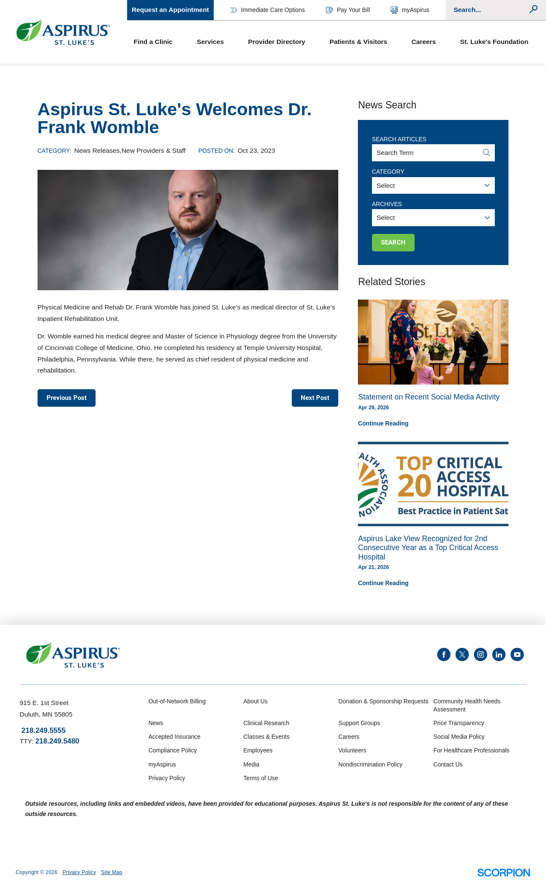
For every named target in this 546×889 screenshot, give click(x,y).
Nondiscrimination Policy (370, 764)
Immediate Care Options (267, 10)
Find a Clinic (153, 41)
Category (388, 171)
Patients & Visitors (358, 41)
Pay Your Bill (348, 10)
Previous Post (66, 398)
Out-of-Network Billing (177, 701)
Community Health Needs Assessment (466, 705)
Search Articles (399, 139)
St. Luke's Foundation (494, 41)
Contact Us (447, 764)
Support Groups (359, 723)
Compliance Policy (172, 750)
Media (252, 764)
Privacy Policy (166, 778)
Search (393, 242)
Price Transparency (458, 723)
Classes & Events (267, 736)
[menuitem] (158, 42)
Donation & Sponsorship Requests (383, 701)
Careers (424, 41)
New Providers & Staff (154, 150)
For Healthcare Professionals (471, 750)
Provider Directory (276, 41)
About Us (256, 701)
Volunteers (352, 750)
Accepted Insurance (174, 736)
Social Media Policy (459, 736)
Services (210, 41)
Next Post (315, 398)
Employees (258, 750)
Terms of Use (261, 778)
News (155, 723)
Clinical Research (266, 723)
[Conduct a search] (491, 10)
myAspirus (410, 10)
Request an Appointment (170, 9)
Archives (387, 204)
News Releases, (98, 150)
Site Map (111, 872)
